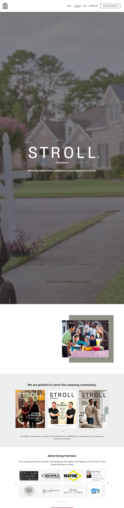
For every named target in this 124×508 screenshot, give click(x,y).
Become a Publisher (110, 6)
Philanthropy (93, 6)
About (69, 6)
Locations (77, 6)
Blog (84, 6)
